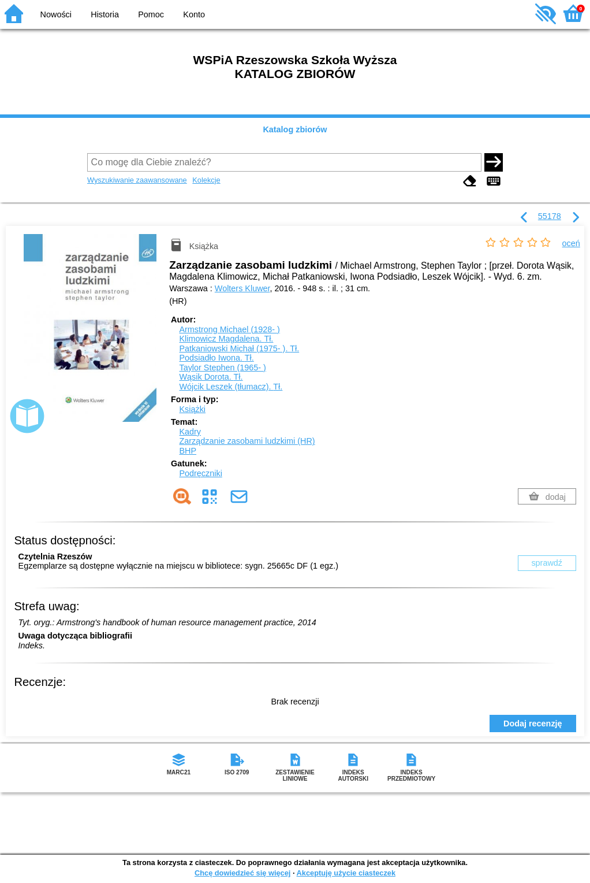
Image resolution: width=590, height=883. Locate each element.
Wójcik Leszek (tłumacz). (230, 386)
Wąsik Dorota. (210, 376)
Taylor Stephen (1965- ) (222, 367)
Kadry (190, 431)
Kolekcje (206, 180)
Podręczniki (200, 473)
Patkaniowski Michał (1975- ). (239, 348)
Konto (194, 14)
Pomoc (151, 14)
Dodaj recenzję (532, 723)
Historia (105, 14)
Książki (192, 409)
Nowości (56, 14)
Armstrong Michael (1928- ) (229, 329)
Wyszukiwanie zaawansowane (137, 180)
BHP (187, 450)
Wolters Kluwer (242, 288)
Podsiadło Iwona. (216, 357)
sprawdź (546, 562)
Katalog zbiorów (295, 129)
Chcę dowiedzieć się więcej (242, 873)
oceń (571, 243)
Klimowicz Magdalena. (226, 338)
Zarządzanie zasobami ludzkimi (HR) (247, 441)
